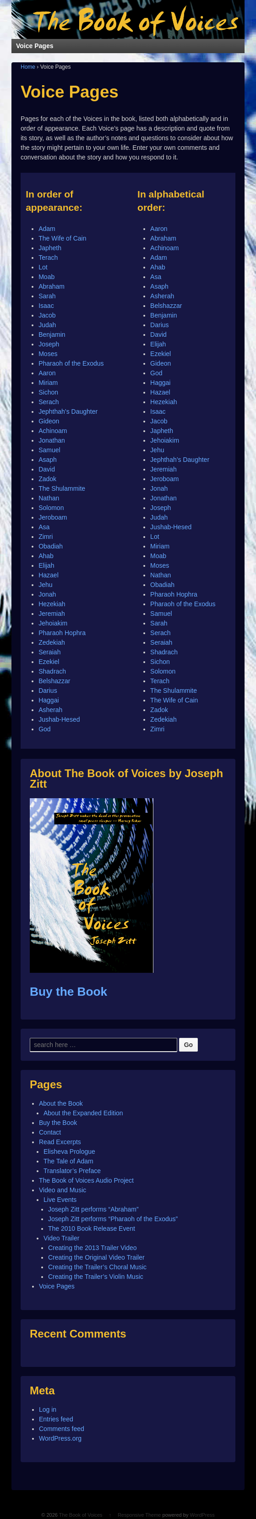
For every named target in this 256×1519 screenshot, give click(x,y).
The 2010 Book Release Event (91, 1228)
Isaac (46, 305)
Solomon (51, 507)
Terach (48, 257)
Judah (47, 325)
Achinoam (52, 430)
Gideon (48, 421)
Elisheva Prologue (69, 1151)
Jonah (47, 594)
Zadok (47, 479)
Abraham (51, 286)
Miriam (48, 382)
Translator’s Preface (72, 1170)
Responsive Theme (139, 1515)
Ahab (46, 555)
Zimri (45, 536)
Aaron (46, 373)
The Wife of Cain (62, 238)
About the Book (61, 1103)
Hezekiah (51, 604)
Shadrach (52, 671)
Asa (43, 527)
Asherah (50, 709)
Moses (47, 353)
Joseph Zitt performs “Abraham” (93, 1209)
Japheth (49, 248)
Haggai (48, 700)
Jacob (46, 315)
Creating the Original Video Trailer (96, 1257)
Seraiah (49, 652)
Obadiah (50, 546)
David (46, 469)
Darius (47, 690)
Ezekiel (48, 661)
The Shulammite (61, 488)
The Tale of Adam (68, 1161)
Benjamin (51, 334)
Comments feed (61, 1428)
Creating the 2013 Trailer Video (92, 1247)
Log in (47, 1409)
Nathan (48, 498)
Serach (48, 402)
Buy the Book (68, 991)
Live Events (60, 1199)
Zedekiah (51, 642)
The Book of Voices (81, 1515)
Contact (50, 1132)
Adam (46, 228)
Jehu (45, 584)
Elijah (46, 565)
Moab (46, 276)
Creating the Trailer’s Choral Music (97, 1267)
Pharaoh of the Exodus (70, 363)
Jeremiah (51, 613)
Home (28, 67)
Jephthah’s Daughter (68, 411)
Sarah (46, 296)
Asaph (47, 459)
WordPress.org (60, 1438)
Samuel (49, 450)
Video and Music (62, 1190)
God (44, 729)
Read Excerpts (60, 1142)
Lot (42, 267)
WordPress (202, 1515)
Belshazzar (54, 681)
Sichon (48, 392)
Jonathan (51, 440)
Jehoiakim (52, 623)
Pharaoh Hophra (62, 632)
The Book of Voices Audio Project (86, 1180)
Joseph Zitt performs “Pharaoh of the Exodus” (113, 1219)
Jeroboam (52, 517)
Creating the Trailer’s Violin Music (95, 1276)
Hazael (48, 575)
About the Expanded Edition (83, 1113)
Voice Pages (57, 1286)
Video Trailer (61, 1238)
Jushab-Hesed (59, 719)
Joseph (48, 344)
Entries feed (56, 1419)
